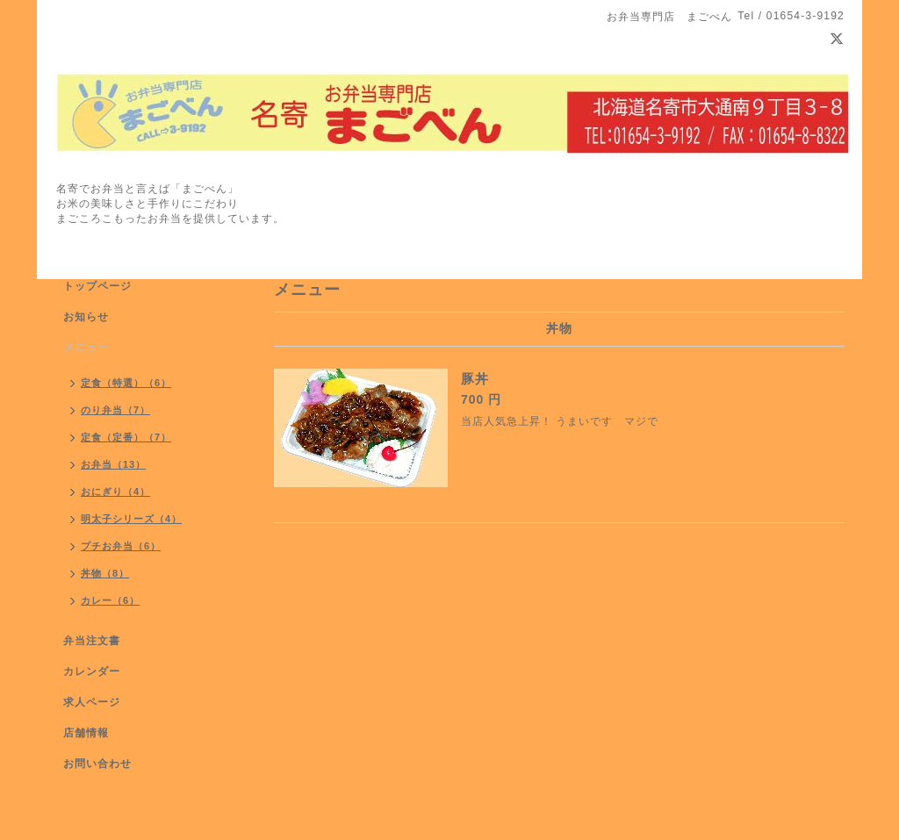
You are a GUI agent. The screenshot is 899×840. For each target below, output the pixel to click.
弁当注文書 (91, 641)
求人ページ (91, 702)
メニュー (86, 347)
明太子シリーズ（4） (131, 518)
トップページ (97, 286)
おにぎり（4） (115, 491)
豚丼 (475, 378)
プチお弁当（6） (121, 546)
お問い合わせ (97, 763)
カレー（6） (110, 600)
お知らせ (86, 317)
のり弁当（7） (115, 410)
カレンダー (91, 671)
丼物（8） (105, 573)
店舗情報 (86, 733)
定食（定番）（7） (126, 437)
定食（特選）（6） (126, 382)
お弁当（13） (113, 464)
